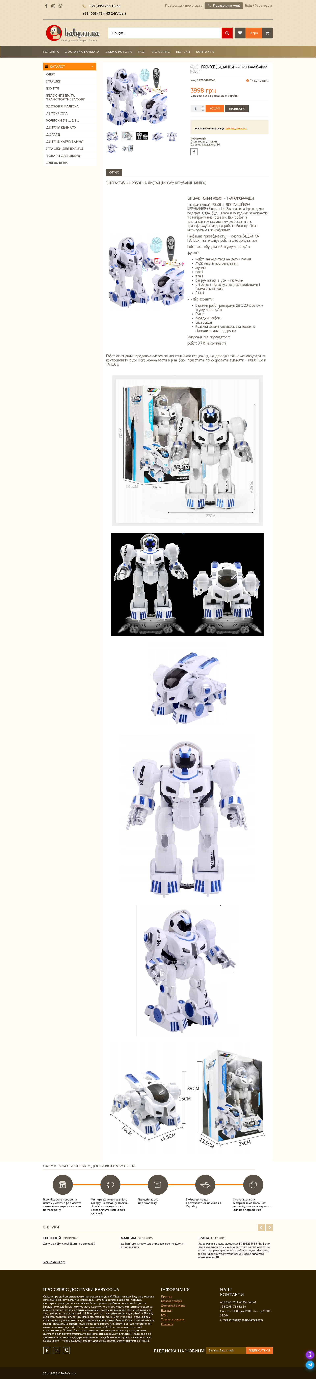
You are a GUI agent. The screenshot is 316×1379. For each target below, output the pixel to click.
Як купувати (257, 81)
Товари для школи (63, 156)
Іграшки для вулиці (64, 149)
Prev (261, 1227)
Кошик (215, 108)
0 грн (254, 33)
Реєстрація (263, 5)
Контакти (205, 52)
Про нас (166, 1296)
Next (269, 1227)
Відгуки (183, 52)
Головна (51, 52)
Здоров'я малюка (62, 106)
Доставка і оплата (82, 52)
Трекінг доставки (172, 1319)
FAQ (141, 52)
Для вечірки (57, 163)
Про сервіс (160, 52)
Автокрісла (57, 113)
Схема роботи (119, 52)
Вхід (248, 5)
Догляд (53, 134)
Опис (114, 172)
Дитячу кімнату (61, 127)
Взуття (52, 88)
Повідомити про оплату (183, 5)
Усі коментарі (54, 1262)
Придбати (236, 108)
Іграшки (53, 81)
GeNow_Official (236, 128)
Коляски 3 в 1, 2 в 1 (62, 120)
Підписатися (259, 1350)
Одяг (50, 74)
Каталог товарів (171, 1301)
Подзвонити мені (224, 5)
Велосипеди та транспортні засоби (65, 97)
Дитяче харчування (64, 141)
